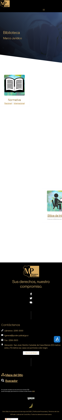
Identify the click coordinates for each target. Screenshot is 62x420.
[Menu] (44, 9)
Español (8, 419)
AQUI (33, 391)
